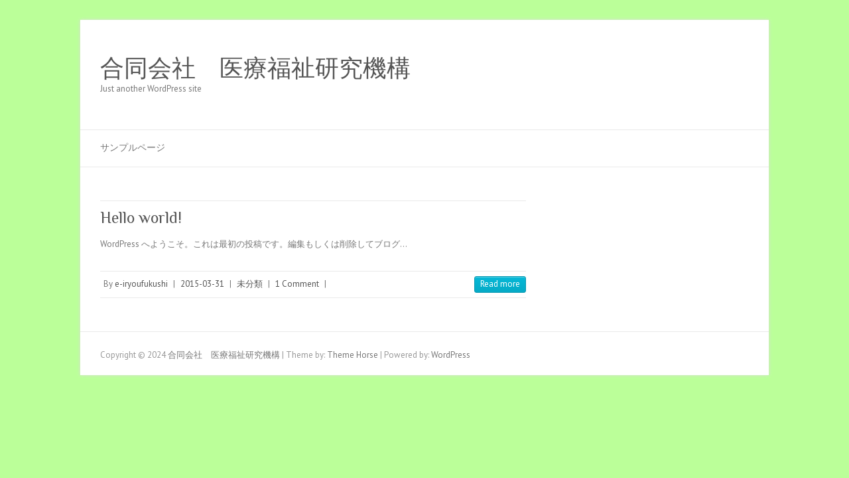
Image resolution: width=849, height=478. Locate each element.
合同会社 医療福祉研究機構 (255, 68)
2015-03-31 (202, 283)
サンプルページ (132, 147)
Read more (500, 283)
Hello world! (141, 217)
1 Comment (297, 283)
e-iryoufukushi (141, 283)
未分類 (250, 283)
